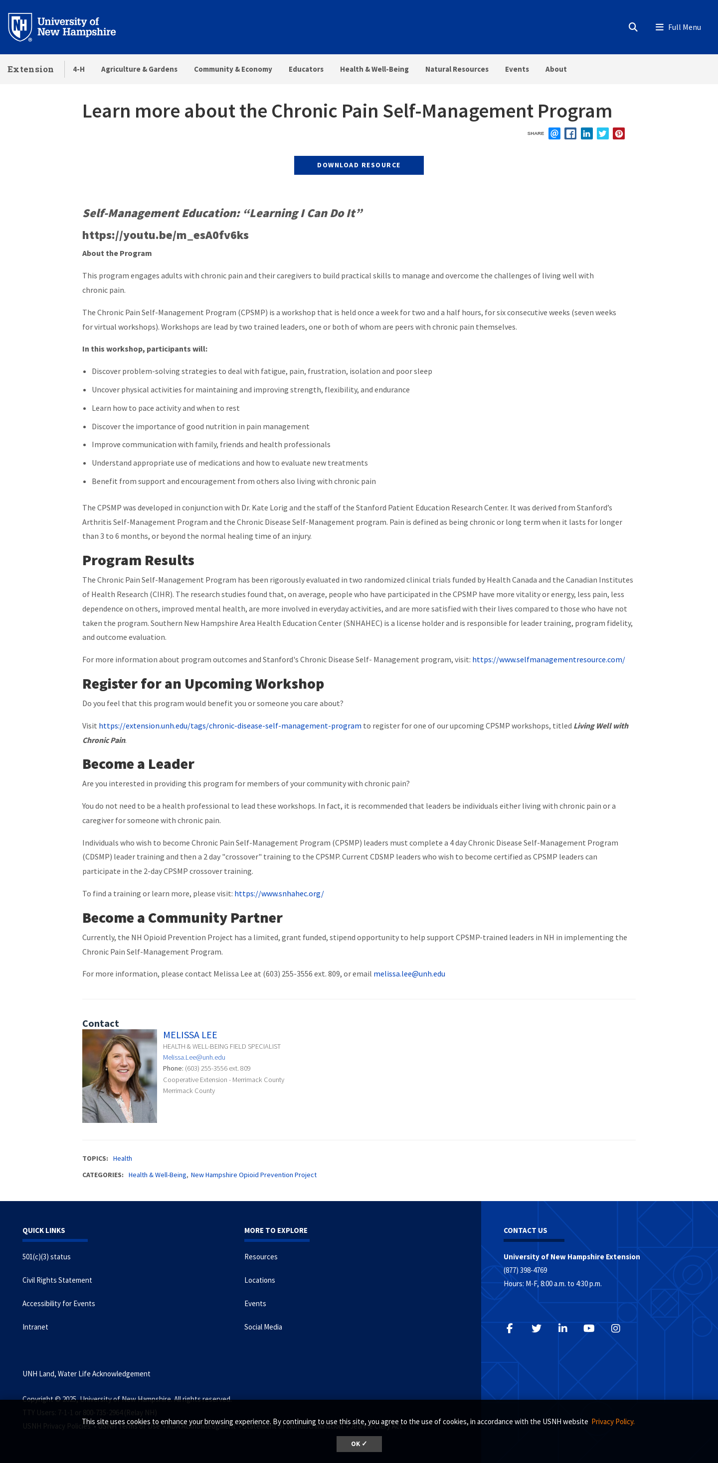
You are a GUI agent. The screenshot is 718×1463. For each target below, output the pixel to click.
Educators (306, 69)
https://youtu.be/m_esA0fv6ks (165, 235)
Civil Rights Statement (57, 1280)
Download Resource (359, 164)
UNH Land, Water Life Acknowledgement (86, 1373)
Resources (261, 1256)
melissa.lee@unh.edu (409, 973)
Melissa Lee (190, 1034)
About (556, 69)
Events (517, 69)
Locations (259, 1280)
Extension (30, 69)
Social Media (263, 1327)
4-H (79, 69)
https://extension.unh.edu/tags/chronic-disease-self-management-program (230, 726)
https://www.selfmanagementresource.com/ (548, 659)
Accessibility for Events (58, 1303)
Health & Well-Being (374, 69)
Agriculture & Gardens (139, 69)
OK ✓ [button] (359, 1444)
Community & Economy (233, 69)
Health (122, 1158)
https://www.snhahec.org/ (279, 893)
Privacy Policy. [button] (613, 1421)
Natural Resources (457, 69)
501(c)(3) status (46, 1256)
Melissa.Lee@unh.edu (194, 1057)
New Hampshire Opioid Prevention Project (254, 1174)
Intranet (35, 1327)
